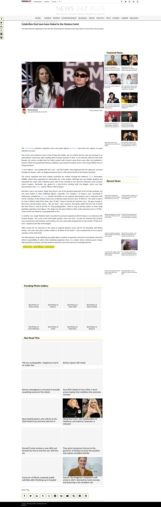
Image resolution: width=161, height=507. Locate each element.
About (57, 14)
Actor (91, 176)
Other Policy (101, 14)
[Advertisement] (151, 41)
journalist (44, 196)
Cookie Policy (81, 14)
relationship (29, 148)
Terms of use (64, 14)
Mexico (74, 148)
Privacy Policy (72, 14)
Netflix (38, 187)
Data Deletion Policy (91, 14)
